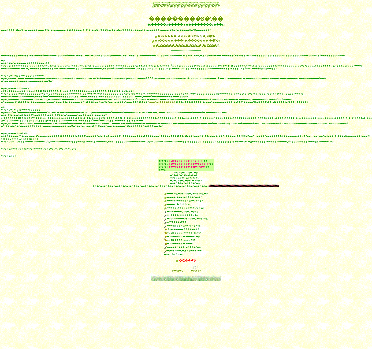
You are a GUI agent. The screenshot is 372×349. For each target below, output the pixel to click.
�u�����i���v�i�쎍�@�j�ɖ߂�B (186, 35)
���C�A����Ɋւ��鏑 (162, 102)
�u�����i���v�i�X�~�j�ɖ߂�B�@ (186, 45)
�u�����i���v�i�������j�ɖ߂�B (186, 40)
